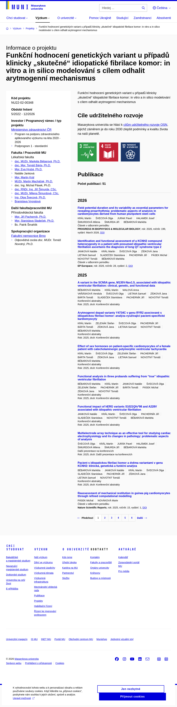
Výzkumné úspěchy (44, 567)
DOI (102, 232)
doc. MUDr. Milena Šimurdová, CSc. (37, 193)
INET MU (46, 639)
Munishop (101, 639)
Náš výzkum (40, 557)
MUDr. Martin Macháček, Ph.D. (34, 181)
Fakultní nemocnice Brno (28, 236)
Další (142, 518)
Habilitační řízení (43, 606)
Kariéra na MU (70, 567)
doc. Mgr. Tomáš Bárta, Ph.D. (33, 165)
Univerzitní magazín (16, 639)
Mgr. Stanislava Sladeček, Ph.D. (34, 220)
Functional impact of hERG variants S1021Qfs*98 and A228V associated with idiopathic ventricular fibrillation (117, 408)
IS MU (34, 639)
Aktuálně (127, 549)
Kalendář (123, 557)
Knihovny (95, 573)
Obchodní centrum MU (81, 639)
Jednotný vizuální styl (121, 639)
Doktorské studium (16, 574)
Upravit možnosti (69, 701)
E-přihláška (12, 588)
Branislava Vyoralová (28, 201)
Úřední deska (69, 562)
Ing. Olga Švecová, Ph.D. (30, 197)
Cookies (59, 663)
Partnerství (68, 573)
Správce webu (13, 663)
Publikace (39, 595)
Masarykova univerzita (27, 658)
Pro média (123, 571)
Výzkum (41, 549)
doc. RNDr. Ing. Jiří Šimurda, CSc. (36, 189)
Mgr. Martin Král (24, 177)
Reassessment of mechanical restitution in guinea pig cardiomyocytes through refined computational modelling (124, 495)
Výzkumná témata (43, 573)
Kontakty (95, 557)
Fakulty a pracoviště (101, 562)
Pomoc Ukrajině (100, 18)
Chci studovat (15, 547)
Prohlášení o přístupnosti (38, 663)
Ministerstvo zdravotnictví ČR (31, 129)
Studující (122, 18)
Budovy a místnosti (100, 578)
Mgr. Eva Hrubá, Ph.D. (28, 169)
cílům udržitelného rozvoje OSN (145, 124)
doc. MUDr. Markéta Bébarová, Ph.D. (37, 161)
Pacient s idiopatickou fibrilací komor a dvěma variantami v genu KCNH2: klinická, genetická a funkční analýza (120, 464)
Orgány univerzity (99, 567)
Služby (65, 578)
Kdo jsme (67, 557)
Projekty (38, 601)
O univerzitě (75, 549)
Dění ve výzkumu (43, 562)
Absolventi (164, 18)
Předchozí (85, 518)
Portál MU (59, 639)
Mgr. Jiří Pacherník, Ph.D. (30, 216)
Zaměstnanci (142, 18)
